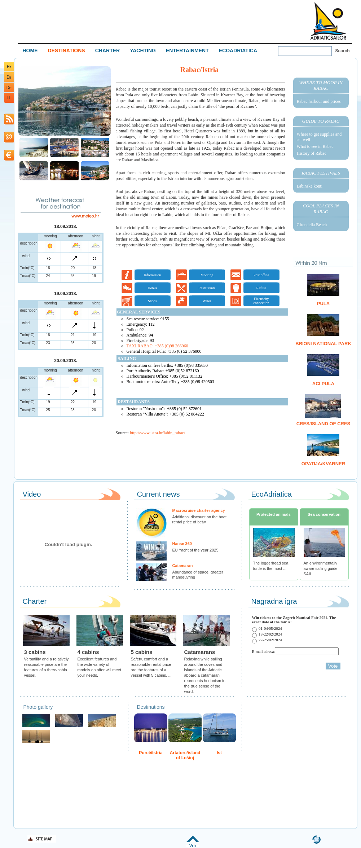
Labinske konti (310, 186)
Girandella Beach (312, 224)
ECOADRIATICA (238, 50)
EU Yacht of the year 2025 (195, 550)
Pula (323, 303)
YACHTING (143, 50)
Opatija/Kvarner (323, 463)
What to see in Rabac (315, 146)
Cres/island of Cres (323, 423)
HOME (30, 50)
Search (342, 50)
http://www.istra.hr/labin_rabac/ (157, 432)
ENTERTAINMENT (187, 50)
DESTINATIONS (66, 50)
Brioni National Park (323, 343)
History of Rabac (311, 153)
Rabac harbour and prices (319, 101)
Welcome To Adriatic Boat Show (328, 21)
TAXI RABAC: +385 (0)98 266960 (157, 345)
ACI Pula (323, 383)
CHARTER (107, 50)
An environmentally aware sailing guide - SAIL (322, 568)
